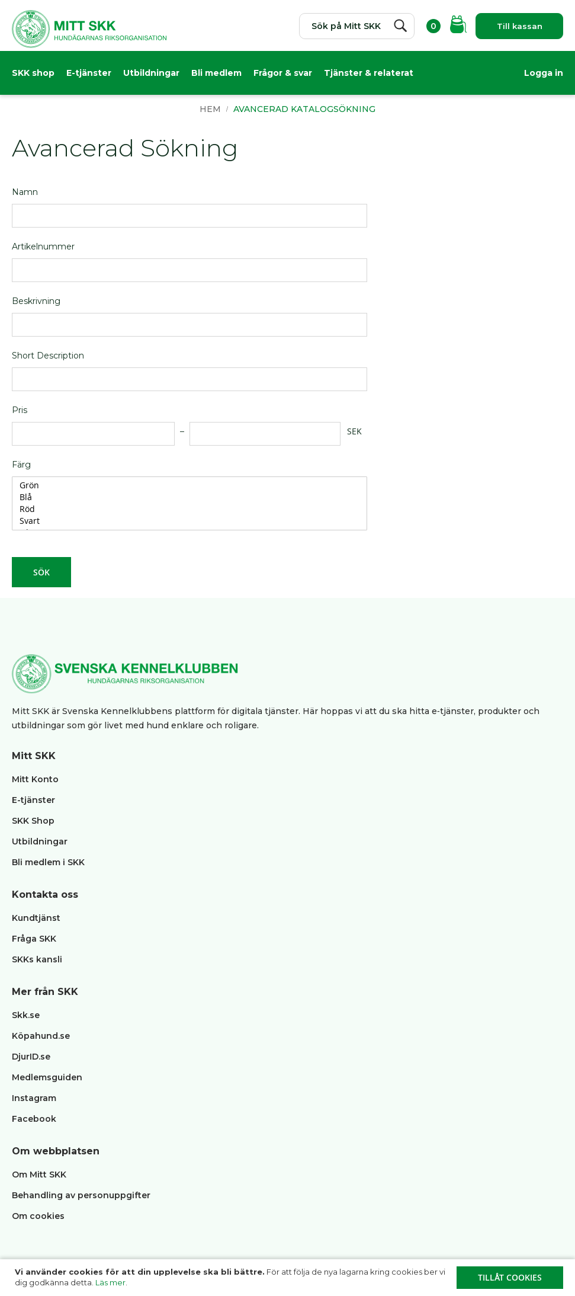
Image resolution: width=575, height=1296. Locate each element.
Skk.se (26, 1015)
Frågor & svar (282, 74)
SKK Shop (33, 820)
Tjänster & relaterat (368, 74)
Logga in (543, 74)
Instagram (34, 1098)
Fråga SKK (34, 938)
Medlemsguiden (48, 1077)
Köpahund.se (41, 1036)
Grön (185, 496)
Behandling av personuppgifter (81, 1195)
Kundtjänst (36, 918)
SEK (354, 441)
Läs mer (110, 1282)
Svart (185, 531)
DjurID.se (31, 1056)
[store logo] (89, 33)
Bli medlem (216, 74)
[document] (289, 1277)
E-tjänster (88, 74)
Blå (185, 508)
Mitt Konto (35, 779)
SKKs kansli (37, 959)
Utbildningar (151, 74)
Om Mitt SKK (39, 1174)
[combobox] (349, 26)
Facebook (34, 1118)
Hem (211, 119)
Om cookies (38, 1216)
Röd (185, 520)
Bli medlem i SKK (48, 862)
